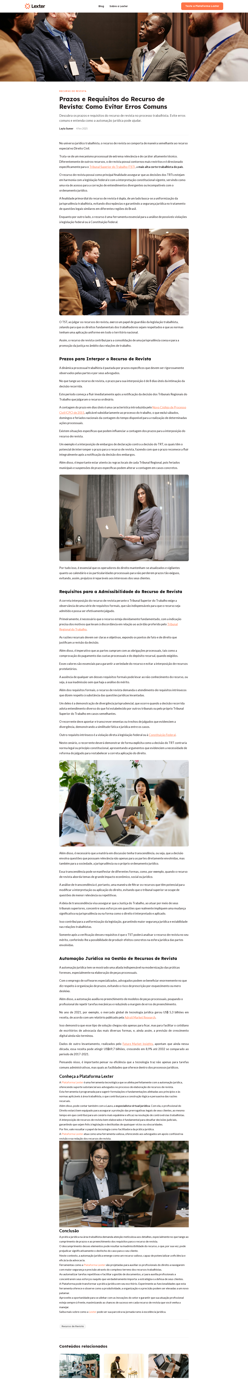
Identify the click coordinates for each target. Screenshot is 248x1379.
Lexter (92, 1311)
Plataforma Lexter (72, 1133)
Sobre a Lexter (119, 6)
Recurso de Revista (73, 1326)
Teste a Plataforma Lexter (202, 6)
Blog (101, 6)
